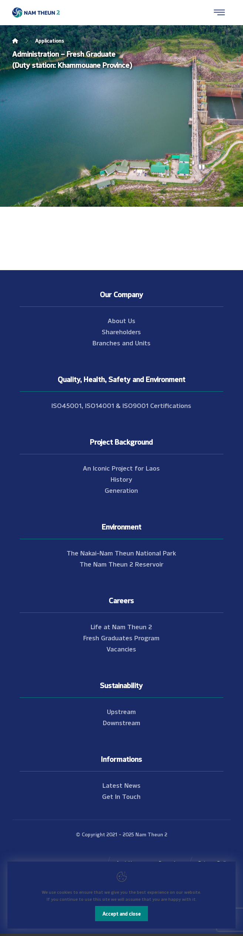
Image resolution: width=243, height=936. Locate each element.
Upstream (121, 711)
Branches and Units (121, 342)
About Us (121, 320)
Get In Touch (121, 796)
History (121, 479)
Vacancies (121, 648)
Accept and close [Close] (121, 913)
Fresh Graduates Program (121, 637)
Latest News (121, 785)
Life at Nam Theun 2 (121, 626)
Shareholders (121, 331)
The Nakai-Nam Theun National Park (121, 552)
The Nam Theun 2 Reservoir (121, 564)
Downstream (121, 722)
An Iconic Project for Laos (121, 468)
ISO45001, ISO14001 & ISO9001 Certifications (121, 405)
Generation (121, 490)
